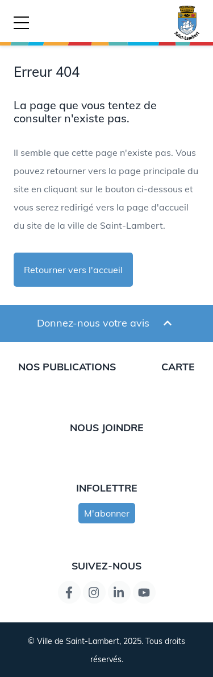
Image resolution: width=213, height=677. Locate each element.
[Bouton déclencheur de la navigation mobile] (21, 23)
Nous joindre (107, 427)
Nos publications (67, 366)
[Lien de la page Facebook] (69, 592)
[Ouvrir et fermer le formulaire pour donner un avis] (167, 323)
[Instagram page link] (94, 592)
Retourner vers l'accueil (73, 269)
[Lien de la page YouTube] (144, 592)
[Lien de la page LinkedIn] (119, 592)
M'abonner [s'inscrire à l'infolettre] (107, 513)
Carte (178, 366)
